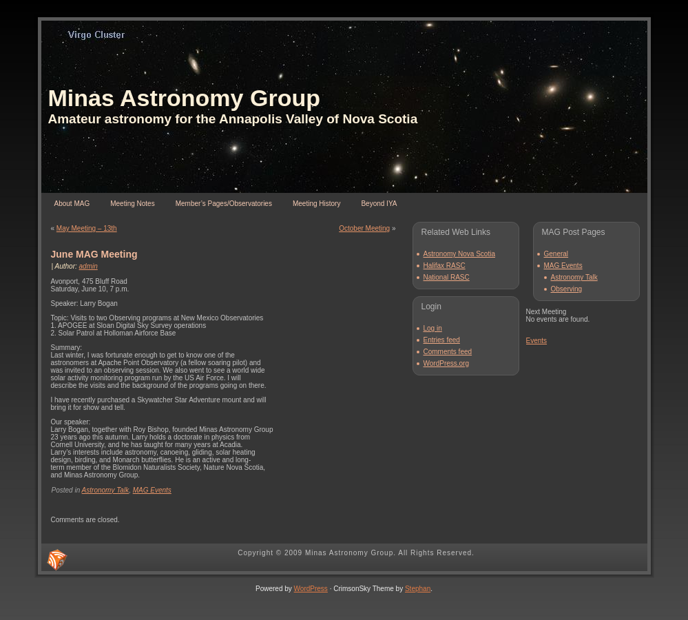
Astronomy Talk (105, 490)
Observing (567, 289)
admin (88, 266)
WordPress (311, 588)
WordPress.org (447, 363)
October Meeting (364, 228)
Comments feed (448, 351)
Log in (433, 328)
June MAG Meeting (94, 254)
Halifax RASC (445, 265)
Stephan (417, 588)
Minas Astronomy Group (184, 98)
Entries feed (442, 340)
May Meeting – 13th (86, 228)
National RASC (447, 277)
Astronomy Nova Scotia (460, 254)
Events (537, 340)
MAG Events (152, 490)
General (556, 254)
